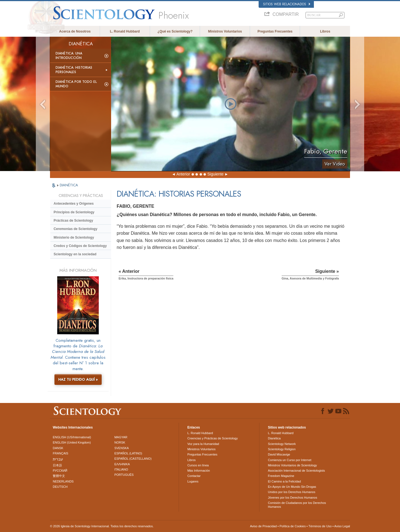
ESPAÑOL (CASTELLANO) (133, 458)
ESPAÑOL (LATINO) (128, 453)
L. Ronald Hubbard (125, 31)
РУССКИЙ (60, 470)
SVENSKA (121, 448)
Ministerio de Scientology (74, 237)
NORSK (119, 442)
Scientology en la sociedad (75, 254)
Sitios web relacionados (286, 4)
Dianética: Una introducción (69, 55)
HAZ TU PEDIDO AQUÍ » (78, 379)
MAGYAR (121, 437)
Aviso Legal (342, 526)
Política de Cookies (292, 526)
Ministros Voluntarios (225, 31)
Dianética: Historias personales (74, 70)
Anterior (183, 174)
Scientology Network (282, 444)
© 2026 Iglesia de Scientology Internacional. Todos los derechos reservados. (102, 526)
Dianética (274, 438)
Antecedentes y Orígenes (74, 204)
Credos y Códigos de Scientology (80, 246)
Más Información (198, 470)
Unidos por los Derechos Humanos (291, 492)
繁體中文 (59, 475)
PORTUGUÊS (124, 474)
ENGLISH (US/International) (72, 437)
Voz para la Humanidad (203, 444)
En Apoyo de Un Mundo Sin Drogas (292, 486)
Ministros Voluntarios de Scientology (292, 465)
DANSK (58, 448)
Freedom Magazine (281, 475)
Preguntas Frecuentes (275, 31)
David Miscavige (279, 454)
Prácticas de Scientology (73, 220)
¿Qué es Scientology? (175, 31)
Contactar (194, 475)
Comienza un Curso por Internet (289, 460)
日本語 (57, 465)
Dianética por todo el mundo (76, 84)
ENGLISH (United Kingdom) (72, 442)
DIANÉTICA (69, 185)
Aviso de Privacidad (263, 526)
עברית (58, 459)
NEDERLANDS (63, 481)
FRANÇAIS (60, 453)
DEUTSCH (60, 486)
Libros (325, 31)
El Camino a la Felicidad (284, 481)
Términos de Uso (320, 526)
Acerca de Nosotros (75, 31)
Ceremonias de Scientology (75, 229)
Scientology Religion (282, 449)
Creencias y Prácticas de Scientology (212, 438)
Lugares (192, 481)
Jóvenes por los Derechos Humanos (292, 497)
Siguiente (215, 174)
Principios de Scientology (74, 212)
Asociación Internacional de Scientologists (296, 470)
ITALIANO (121, 469)
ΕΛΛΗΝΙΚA (122, 464)
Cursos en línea (198, 465)
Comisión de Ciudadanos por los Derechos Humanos (297, 504)
